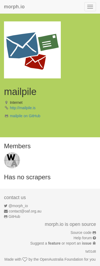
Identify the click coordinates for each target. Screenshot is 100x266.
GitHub (14, 216)
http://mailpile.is (22, 108)
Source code (81, 232)
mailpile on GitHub (25, 116)
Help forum (83, 238)
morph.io (14, 6)
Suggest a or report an (61, 243)
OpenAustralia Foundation (61, 259)
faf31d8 (90, 251)
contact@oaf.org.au (25, 211)
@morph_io (18, 206)
